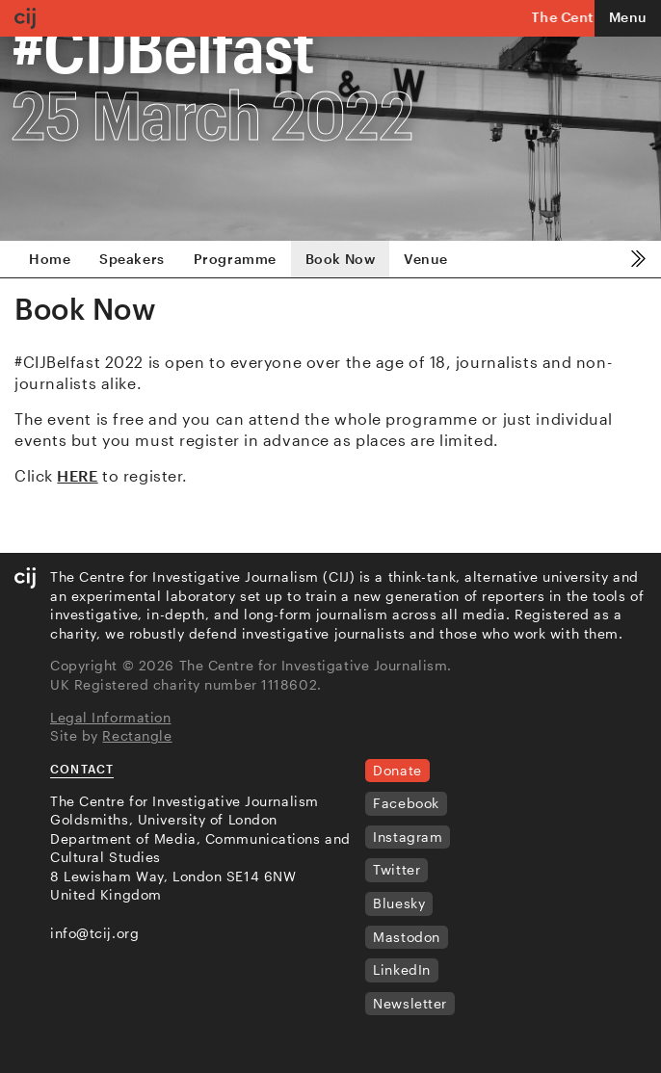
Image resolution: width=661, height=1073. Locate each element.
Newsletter (410, 1003)
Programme (235, 258)
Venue (425, 258)
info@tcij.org (94, 933)
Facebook (405, 803)
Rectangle (137, 735)
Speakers (131, 258)
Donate (397, 770)
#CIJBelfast (163, 47)
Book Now (340, 258)
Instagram (407, 836)
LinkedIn (401, 969)
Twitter (396, 869)
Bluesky (399, 903)
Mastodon (406, 937)
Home (49, 258)
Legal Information (111, 717)
